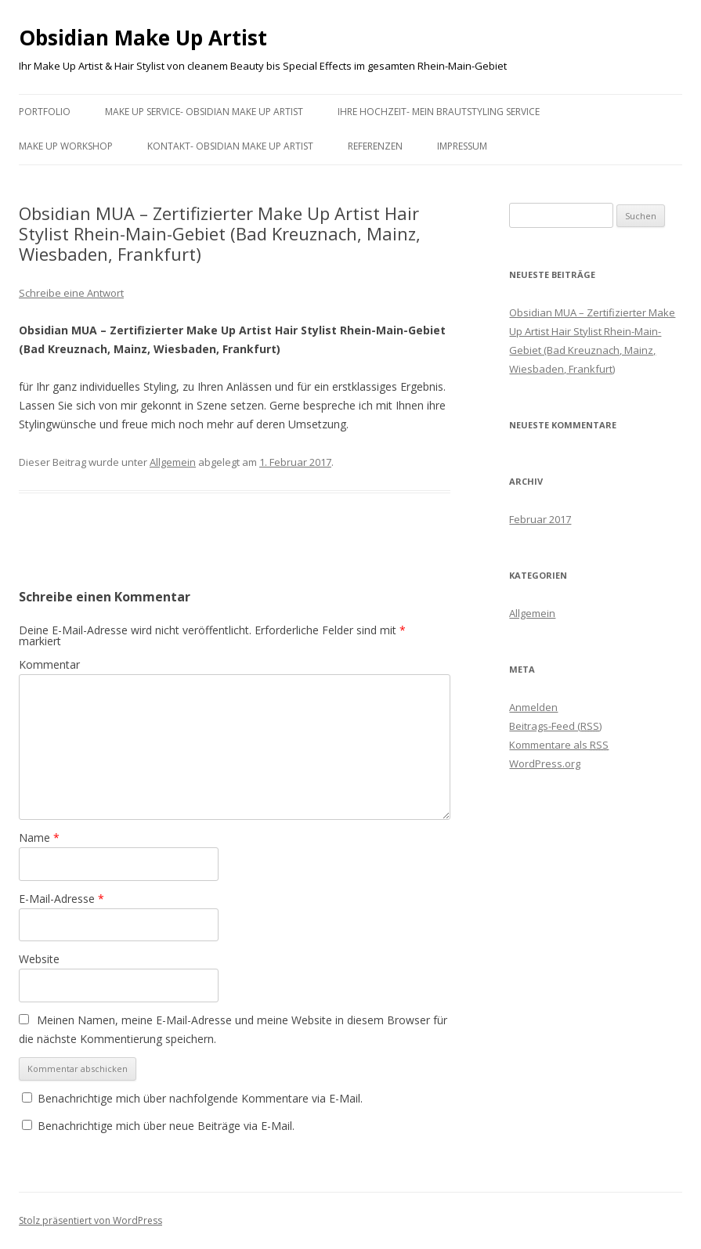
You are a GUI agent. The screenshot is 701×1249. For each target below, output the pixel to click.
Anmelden (533, 707)
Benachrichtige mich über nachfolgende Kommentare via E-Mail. (200, 1098)
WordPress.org (544, 763)
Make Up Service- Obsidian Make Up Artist (204, 111)
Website (39, 958)
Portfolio (44, 111)
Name (39, 837)
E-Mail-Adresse (61, 898)
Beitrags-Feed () (555, 726)
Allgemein (173, 462)
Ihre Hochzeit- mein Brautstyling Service (439, 111)
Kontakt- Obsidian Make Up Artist (230, 146)
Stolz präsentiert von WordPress (90, 1220)
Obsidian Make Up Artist (143, 37)
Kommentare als (559, 745)
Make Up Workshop (66, 146)
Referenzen (375, 146)
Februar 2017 (540, 519)
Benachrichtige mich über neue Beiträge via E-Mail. (166, 1125)
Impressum (462, 146)
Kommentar (49, 664)
